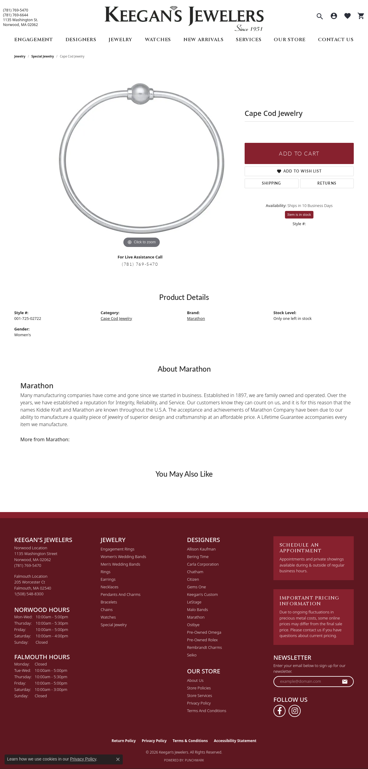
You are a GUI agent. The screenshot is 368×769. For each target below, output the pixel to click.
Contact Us (336, 39)
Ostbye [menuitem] (193, 624)
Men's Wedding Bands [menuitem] (120, 564)
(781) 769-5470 (15, 10)
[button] (320, 17)
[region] (142, 158)
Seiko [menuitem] (191, 655)
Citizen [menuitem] (193, 579)
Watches (158, 39)
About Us (195, 680)
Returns (326, 183)
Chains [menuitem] (107, 609)
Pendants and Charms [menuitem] (120, 594)
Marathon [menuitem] (196, 617)
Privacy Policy (199, 703)
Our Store (290, 39)
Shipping (271, 183)
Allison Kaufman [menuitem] (201, 549)
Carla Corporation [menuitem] (203, 564)
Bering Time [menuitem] (198, 556)
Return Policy (124, 740)
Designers (80, 39)
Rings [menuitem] (105, 571)
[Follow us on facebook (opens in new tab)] (279, 711)
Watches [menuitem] (108, 617)
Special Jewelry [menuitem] (114, 624)
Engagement (33, 39)
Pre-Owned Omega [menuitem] (204, 632)
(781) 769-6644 (15, 15)
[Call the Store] (27, 565)
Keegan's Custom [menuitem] (202, 594)
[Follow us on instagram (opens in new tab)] (295, 711)
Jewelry (120, 39)
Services (248, 39)
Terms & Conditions (190, 740)
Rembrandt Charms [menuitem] (204, 647)
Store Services (199, 695)
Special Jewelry (43, 56)
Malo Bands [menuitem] (197, 609)
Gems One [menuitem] (196, 587)
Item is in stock (299, 214)
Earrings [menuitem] (108, 579)
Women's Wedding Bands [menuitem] (123, 556)
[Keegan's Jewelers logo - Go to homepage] (184, 17)
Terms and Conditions (206, 710)
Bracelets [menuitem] (109, 602)
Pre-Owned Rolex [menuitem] (202, 639)
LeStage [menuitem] (194, 602)
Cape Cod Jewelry (116, 318)
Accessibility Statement (235, 740)
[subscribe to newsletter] (345, 681)
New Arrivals (203, 39)
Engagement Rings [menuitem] (117, 549)
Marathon (196, 318)
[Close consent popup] (118, 759)
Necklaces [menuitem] (110, 587)
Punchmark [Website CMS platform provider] (194, 760)
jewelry (19, 56)
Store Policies (199, 688)
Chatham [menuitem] (195, 571)
